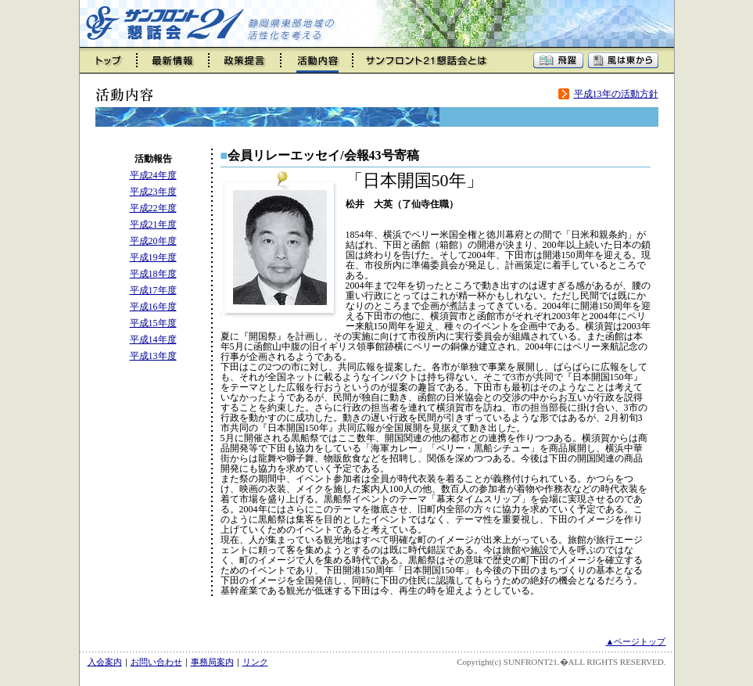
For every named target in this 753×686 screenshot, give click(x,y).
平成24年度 (153, 175)
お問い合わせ (156, 661)
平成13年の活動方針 (616, 93)
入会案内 (105, 661)
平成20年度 (153, 240)
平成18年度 (153, 273)
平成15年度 (153, 323)
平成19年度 (153, 257)
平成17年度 (153, 290)
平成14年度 (153, 339)
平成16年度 (153, 306)
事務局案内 (212, 661)
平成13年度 (153, 355)
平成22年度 (153, 208)
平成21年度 (153, 224)
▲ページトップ (636, 641)
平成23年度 (153, 191)
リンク (255, 661)
